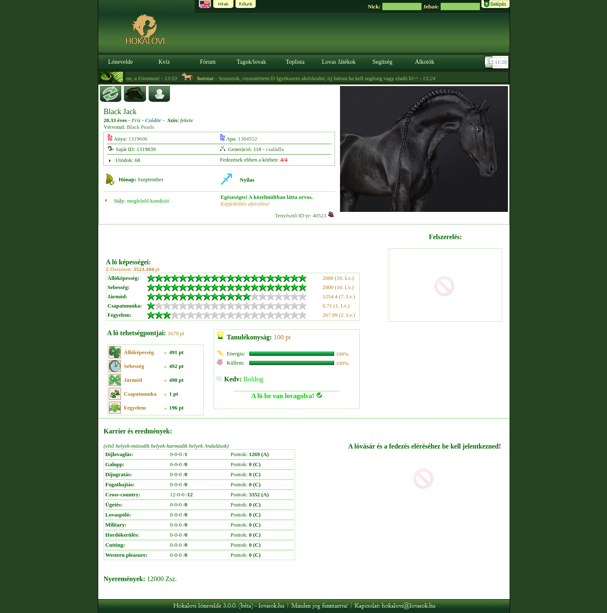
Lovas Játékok (339, 62)
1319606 (138, 139)
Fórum (207, 62)
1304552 (247, 139)
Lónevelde (120, 62)
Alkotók (424, 62)
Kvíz (164, 62)
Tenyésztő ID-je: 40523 (301, 215)
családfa (275, 149)
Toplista (295, 62)
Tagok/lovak (251, 62)
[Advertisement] (246, 238)
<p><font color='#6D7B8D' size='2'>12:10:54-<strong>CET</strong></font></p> (497, 62)
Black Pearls (140, 127)
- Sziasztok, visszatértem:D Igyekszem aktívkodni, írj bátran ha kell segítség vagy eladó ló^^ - (326, 78)
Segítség (382, 62)
